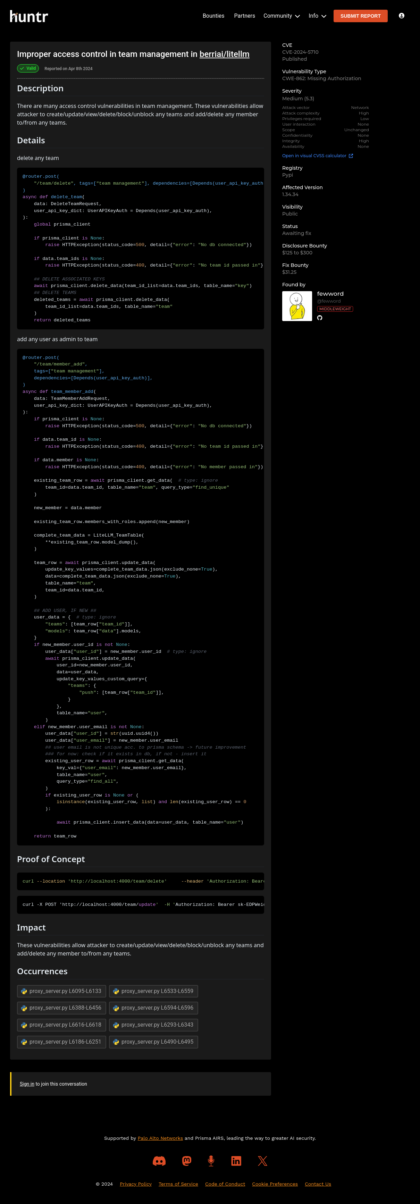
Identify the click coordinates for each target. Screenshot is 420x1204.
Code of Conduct (225, 1184)
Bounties (214, 15)
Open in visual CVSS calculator (317, 155)
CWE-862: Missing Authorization (321, 78)
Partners (244, 15)
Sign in (27, 1084)
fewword (330, 294)
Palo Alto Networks (160, 1138)
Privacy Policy (136, 1184)
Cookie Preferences (275, 1184)
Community (281, 15)
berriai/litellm (225, 54)
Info (318, 15)
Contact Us (318, 1184)
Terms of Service (178, 1184)
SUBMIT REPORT (361, 16)
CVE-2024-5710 (300, 52)
